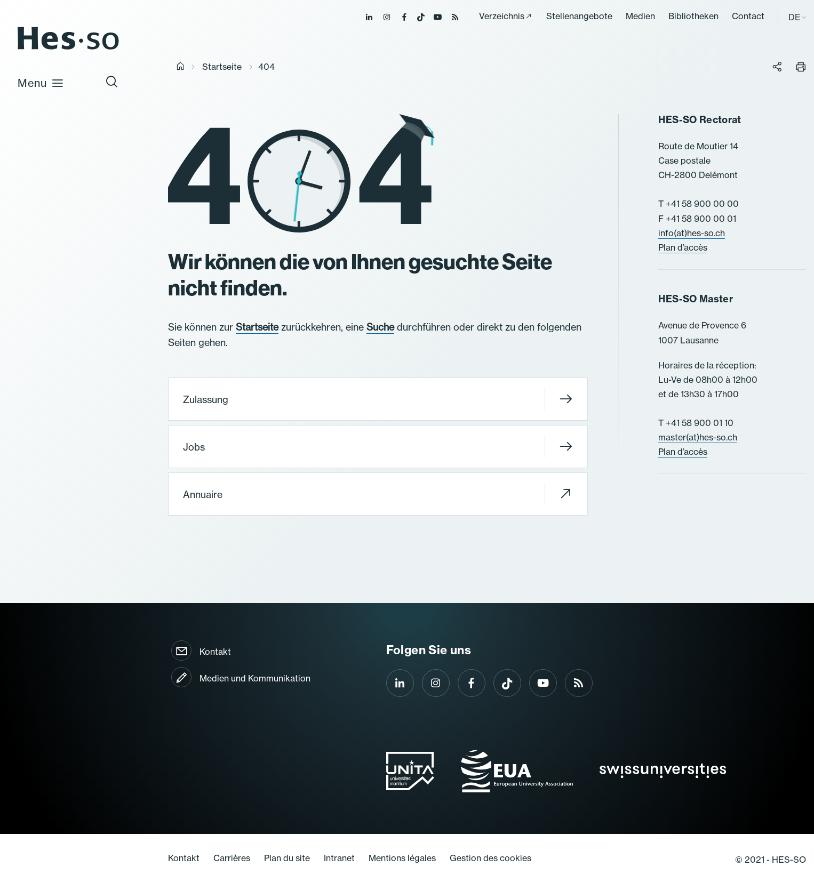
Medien (640, 16)
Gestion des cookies (490, 858)
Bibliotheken (693, 16)
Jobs (377, 446)
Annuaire (377, 494)
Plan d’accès (682, 247)
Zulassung (377, 399)
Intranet (339, 858)
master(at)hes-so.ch (697, 437)
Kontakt (215, 651)
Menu (41, 83)
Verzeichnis (501, 16)
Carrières (231, 858)
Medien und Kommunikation (254, 678)
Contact (748, 16)
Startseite (222, 66)
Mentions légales (402, 858)
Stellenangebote (579, 16)
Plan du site (287, 858)
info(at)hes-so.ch (691, 233)
